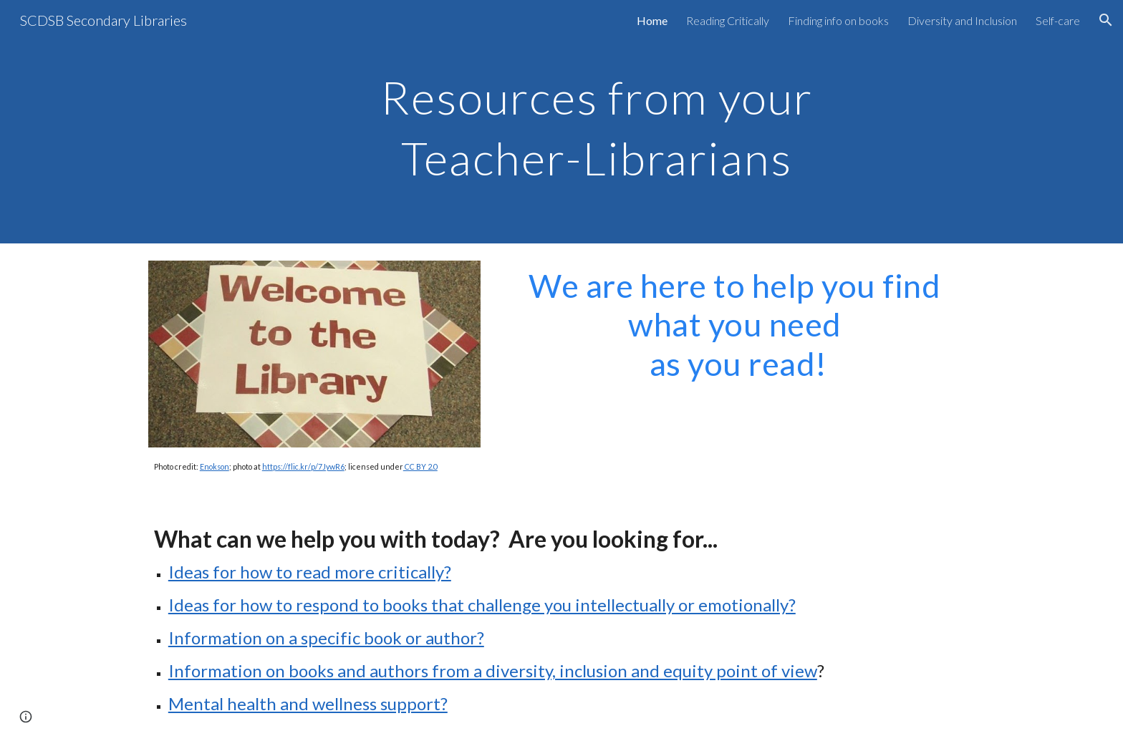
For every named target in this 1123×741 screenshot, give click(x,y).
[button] (1106, 20)
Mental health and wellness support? (308, 703)
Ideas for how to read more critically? (309, 571)
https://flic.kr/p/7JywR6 (303, 466)
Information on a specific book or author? (326, 637)
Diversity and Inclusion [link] (962, 20)
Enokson (214, 466)
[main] (596, 122)
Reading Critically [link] (727, 20)
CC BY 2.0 (420, 466)
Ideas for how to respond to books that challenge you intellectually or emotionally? (482, 604)
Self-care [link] (1058, 20)
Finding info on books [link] (838, 20)
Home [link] (652, 20)
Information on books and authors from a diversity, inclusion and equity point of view (492, 670)
